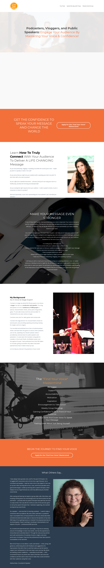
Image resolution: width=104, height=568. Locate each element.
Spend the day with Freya (74, 6)
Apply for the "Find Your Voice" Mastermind (74, 125)
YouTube (62, 6)
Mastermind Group (88, 6)
